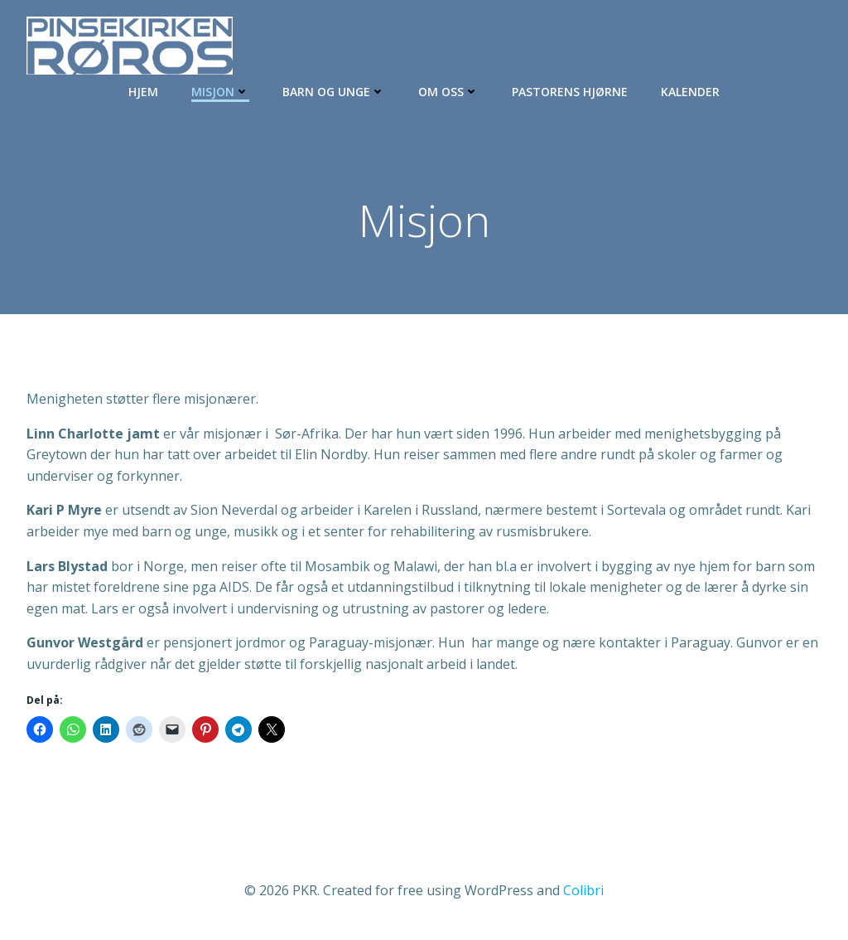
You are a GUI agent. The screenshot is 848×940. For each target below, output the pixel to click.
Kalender (690, 91)
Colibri (583, 890)
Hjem (143, 91)
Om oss (448, 91)
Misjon (220, 91)
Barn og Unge (333, 91)
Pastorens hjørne (570, 91)
